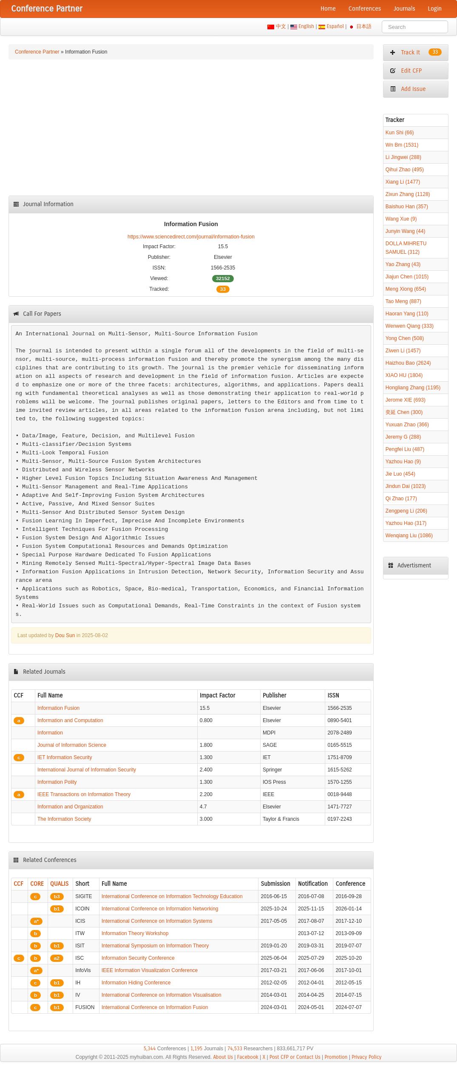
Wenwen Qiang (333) (410, 326)
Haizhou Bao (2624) (408, 363)
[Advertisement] (191, 127)
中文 (280, 26)
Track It (416, 52)
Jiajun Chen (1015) (407, 277)
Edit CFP (406, 70)
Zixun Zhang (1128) (408, 194)
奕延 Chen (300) (404, 412)
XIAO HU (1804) (404, 375)
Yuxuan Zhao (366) (407, 425)
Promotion (335, 1057)
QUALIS (59, 883)
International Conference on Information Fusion (155, 1007)
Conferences (365, 8)
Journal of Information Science (71, 745)
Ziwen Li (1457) (403, 351)
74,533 (234, 1049)
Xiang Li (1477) (403, 182)
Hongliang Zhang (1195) (413, 388)
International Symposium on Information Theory (155, 946)
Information (50, 733)
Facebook (247, 1057)
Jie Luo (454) (400, 474)
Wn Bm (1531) (402, 145)
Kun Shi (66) (400, 133)
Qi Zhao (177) (401, 499)
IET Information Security (64, 757)
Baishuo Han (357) (407, 207)
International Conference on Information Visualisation (161, 995)
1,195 (196, 1049)
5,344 (150, 1049)
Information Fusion (58, 708)
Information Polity (57, 782)
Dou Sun (65, 635)
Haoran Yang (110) (407, 314)
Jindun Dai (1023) (406, 486)
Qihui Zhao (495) (405, 170)
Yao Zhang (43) (403, 264)
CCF (18, 883)
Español (335, 26)
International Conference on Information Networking (160, 909)
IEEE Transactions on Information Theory (84, 794)
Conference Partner (37, 52)
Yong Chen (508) (405, 338)
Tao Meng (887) (403, 301)
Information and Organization (70, 807)
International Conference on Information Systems (157, 921)
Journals (404, 8)
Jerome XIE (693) (406, 400)
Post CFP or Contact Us (295, 1057)
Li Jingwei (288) (403, 157)
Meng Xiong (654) (406, 289)
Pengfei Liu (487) (405, 449)
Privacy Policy (366, 1057)
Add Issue (408, 89)
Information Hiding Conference (136, 983)
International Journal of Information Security (86, 770)
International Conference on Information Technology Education (172, 896)
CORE (37, 883)
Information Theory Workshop (135, 933)
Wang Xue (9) (401, 219)
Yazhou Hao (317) (406, 523)
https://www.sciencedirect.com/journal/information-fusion (191, 237)
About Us (223, 1057)
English (306, 26)
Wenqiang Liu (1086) (409, 536)
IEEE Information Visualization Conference (150, 970)
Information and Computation (70, 720)
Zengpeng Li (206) (406, 511)
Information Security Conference (138, 958)
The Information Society (64, 819)
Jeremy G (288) (403, 437)
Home (328, 8)
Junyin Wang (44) (406, 231)
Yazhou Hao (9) (403, 462)
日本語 (364, 26)
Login (435, 8)
